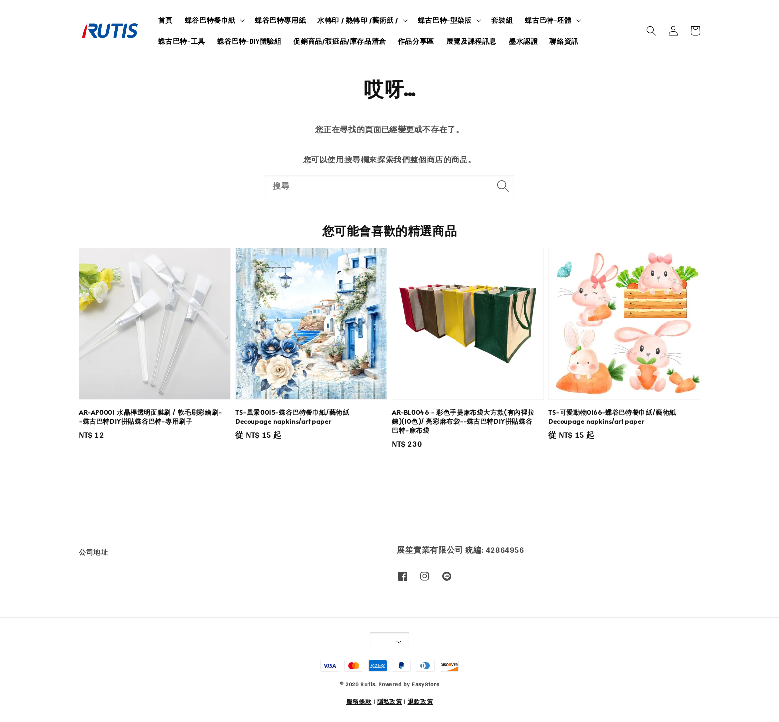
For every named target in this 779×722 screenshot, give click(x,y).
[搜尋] (503, 186)
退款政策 (420, 701)
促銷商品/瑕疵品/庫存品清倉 (339, 41)
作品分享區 (416, 41)
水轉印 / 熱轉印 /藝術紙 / (357, 20)
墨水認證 (523, 41)
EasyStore (425, 684)
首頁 (165, 20)
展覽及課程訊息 (471, 41)
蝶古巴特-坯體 (548, 20)
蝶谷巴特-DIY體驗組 (249, 41)
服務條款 (359, 701)
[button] (651, 31)
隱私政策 (389, 701)
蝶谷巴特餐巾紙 (210, 20)
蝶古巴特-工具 (181, 41)
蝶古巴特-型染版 (445, 20)
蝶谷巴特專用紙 (280, 20)
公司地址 (93, 553)
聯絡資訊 (563, 41)
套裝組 (502, 20)
